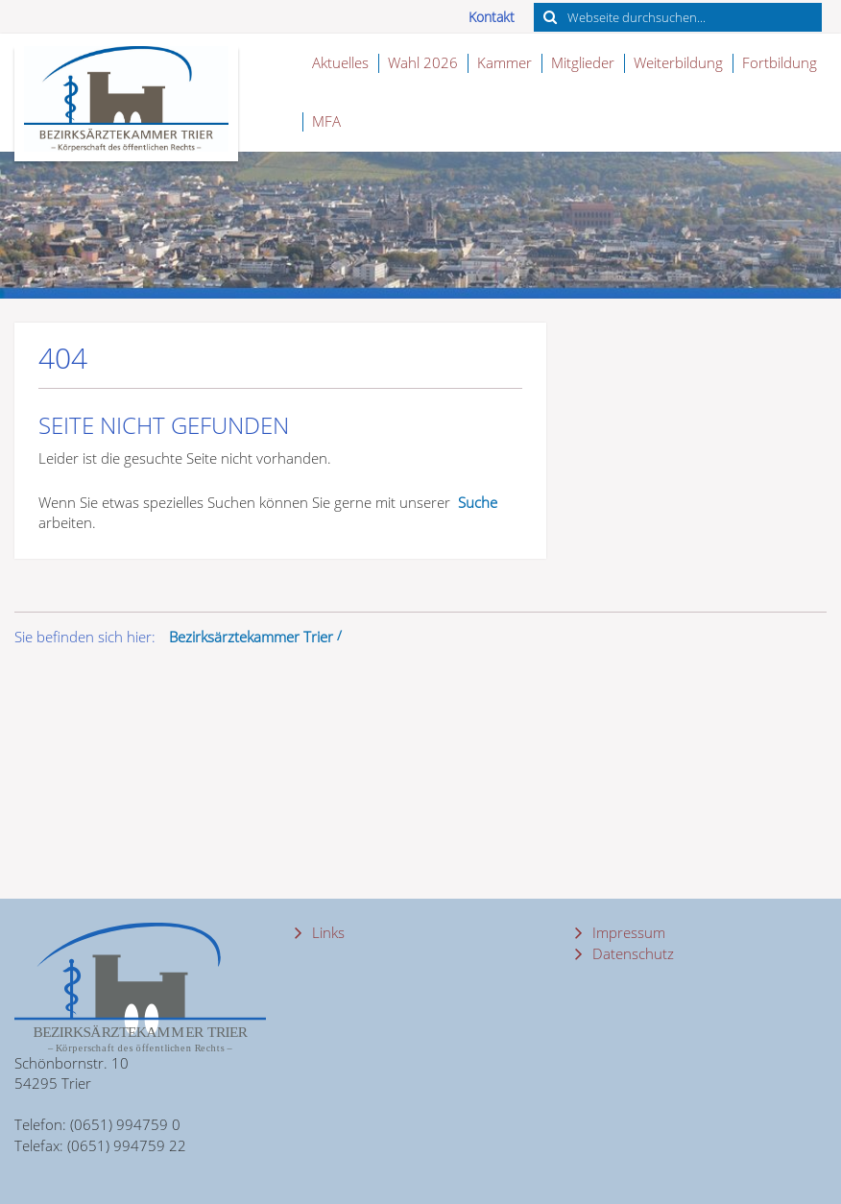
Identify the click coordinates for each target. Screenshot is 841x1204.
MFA (326, 121)
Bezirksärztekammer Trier (251, 636)
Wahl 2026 (423, 62)
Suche (477, 502)
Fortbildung (779, 62)
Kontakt (492, 17)
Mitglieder (582, 62)
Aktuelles (340, 62)
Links (326, 932)
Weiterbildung (678, 62)
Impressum (627, 932)
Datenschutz (631, 953)
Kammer (504, 62)
